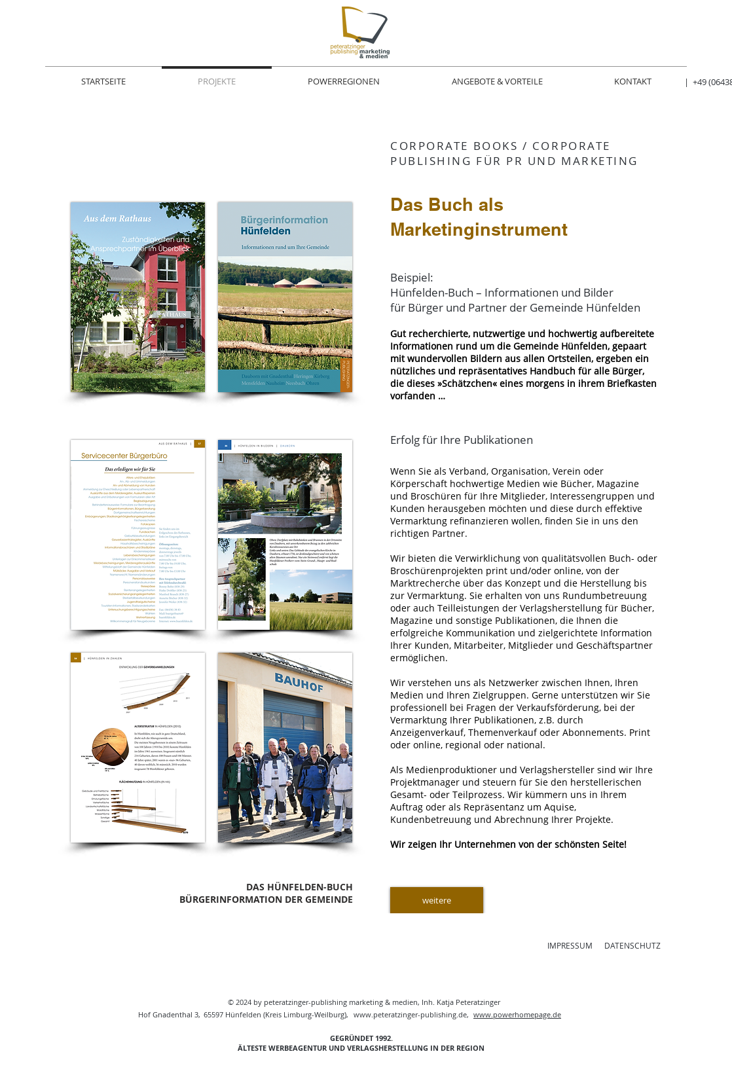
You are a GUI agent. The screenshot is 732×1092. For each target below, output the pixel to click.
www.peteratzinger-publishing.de (410, 1014)
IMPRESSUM (570, 945)
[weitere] (436, 900)
